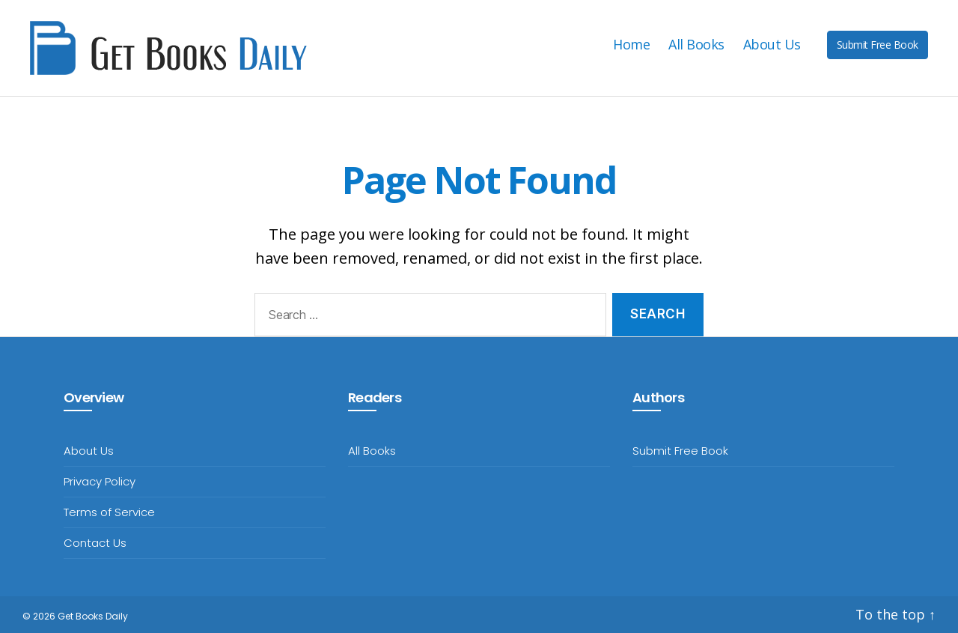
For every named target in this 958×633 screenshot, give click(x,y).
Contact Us (95, 543)
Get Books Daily (93, 616)
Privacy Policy (99, 481)
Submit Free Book (877, 44)
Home (631, 45)
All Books (696, 45)
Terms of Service (109, 512)
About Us (772, 45)
